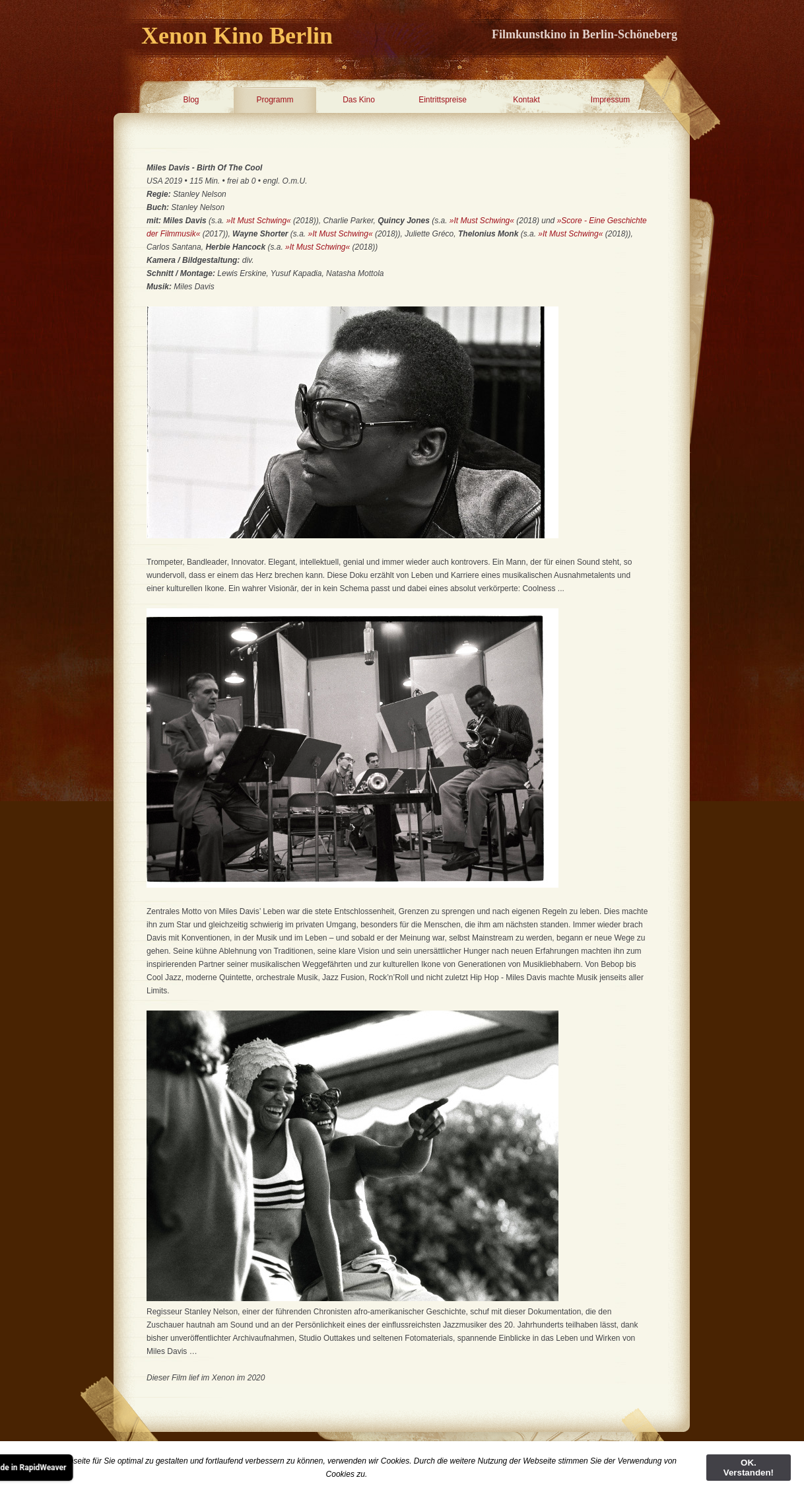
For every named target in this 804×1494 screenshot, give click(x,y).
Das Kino (359, 99)
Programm (274, 99)
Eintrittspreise (443, 99)
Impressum (610, 99)
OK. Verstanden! (748, 1467)
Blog (191, 99)
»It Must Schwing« (258, 220)
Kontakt (526, 99)
